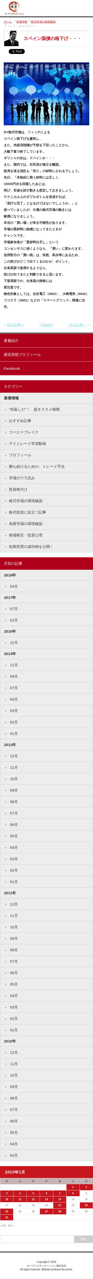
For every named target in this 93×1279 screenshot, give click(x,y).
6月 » (11, 1225)
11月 (13, 665)
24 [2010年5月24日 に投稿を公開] (6, 1211)
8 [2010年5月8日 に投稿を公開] (73, 1193)
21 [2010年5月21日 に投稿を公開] (59, 1205)
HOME (46, 325)
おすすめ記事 (20, 421)
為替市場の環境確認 (25, 523)
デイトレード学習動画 (27, 443)
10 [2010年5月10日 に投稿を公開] (6, 1199)
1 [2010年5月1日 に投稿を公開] (73, 1187)
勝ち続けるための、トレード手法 (37, 466)
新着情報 (21, 21)
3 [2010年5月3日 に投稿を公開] (6, 1193)
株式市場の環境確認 (43, 21)
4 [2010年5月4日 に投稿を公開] (20, 1193)
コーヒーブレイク (24, 432)
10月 (13, 779)
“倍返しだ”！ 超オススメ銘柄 (34, 409)
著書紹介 (11, 340)
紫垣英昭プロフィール (22, 354)
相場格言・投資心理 (25, 535)
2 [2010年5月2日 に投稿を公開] (86, 1187)
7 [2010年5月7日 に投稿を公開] (60, 1193)
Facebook (12, 368)
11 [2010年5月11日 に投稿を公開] (20, 1199)
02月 (13, 620)
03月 (13, 586)
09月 (13, 676)
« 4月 (3, 1225)
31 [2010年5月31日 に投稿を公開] (6, 1217)
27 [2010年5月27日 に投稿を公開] (46, 1211)
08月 (13, 802)
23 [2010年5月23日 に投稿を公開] (86, 1205)
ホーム (8, 21)
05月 (13, 836)
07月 (13, 609)
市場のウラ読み (22, 478)
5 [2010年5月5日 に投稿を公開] (33, 1193)
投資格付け (18, 489)
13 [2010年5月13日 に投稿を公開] (46, 1199)
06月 (13, 824)
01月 (13, 733)
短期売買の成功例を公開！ (31, 546)
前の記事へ (15, 325)
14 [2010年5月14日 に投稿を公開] (59, 1199)
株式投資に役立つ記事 (27, 512)
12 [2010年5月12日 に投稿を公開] (33, 1199)
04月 (13, 699)
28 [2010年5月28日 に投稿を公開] (59, 1211)
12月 (13, 642)
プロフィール (20, 455)
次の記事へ (77, 325)
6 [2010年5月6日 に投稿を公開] (46, 1193)
